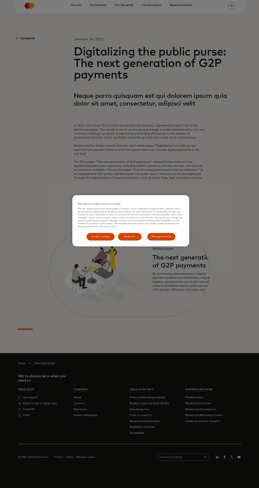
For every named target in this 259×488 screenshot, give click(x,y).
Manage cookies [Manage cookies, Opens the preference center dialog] (161, 236)
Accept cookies (100, 236)
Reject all (129, 236)
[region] (130, 220)
